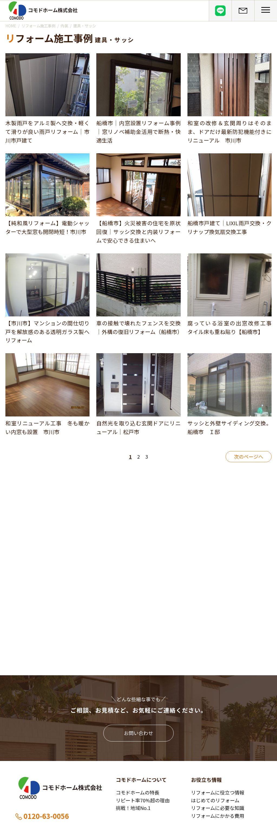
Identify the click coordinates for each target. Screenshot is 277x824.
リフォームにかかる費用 (217, 815)
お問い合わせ (138, 732)
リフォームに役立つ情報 (217, 792)
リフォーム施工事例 (38, 25)
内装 (64, 25)
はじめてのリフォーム (215, 800)
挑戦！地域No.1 (133, 807)
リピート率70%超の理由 (143, 800)
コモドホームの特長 (137, 792)
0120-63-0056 (42, 816)
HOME (10, 25)
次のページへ (248, 456)
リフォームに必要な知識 (217, 807)
